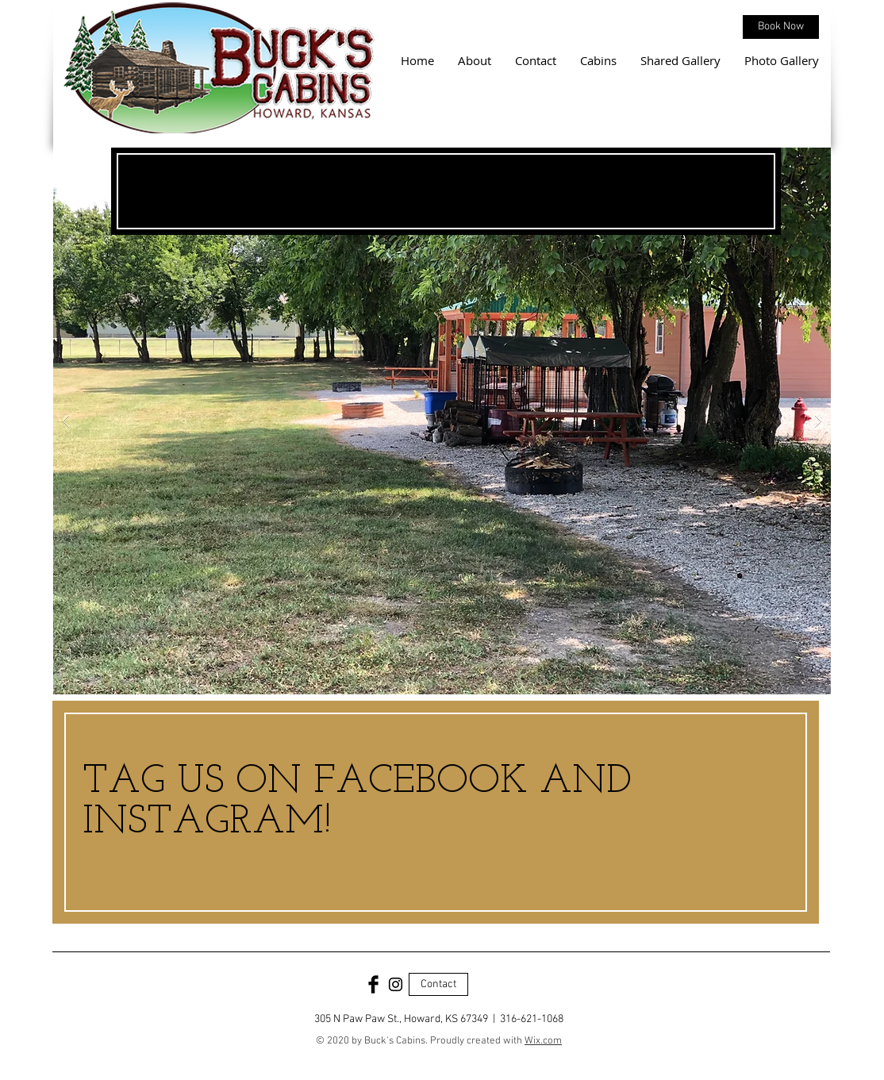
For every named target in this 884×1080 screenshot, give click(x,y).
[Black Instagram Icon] (395, 984)
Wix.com (543, 1041)
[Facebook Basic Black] (373, 984)
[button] (442, 421)
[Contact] (438, 984)
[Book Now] (781, 27)
